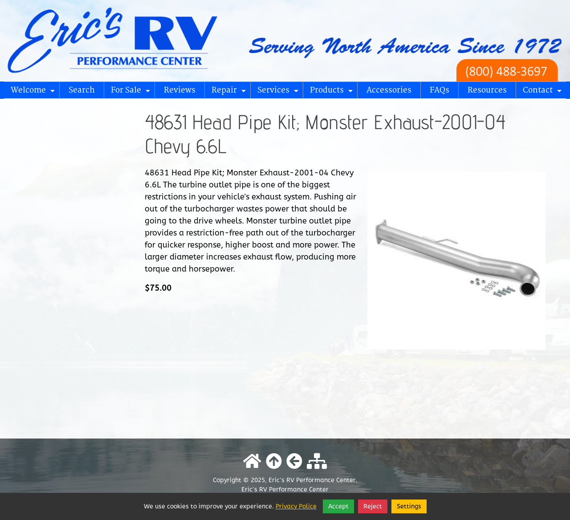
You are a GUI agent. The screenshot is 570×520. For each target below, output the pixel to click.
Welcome (34, 92)
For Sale (132, 92)
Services (279, 92)
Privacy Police (296, 506)
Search (82, 90)
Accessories (388, 90)
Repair (230, 92)
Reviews (179, 90)
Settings (409, 506)
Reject (372, 506)
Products (332, 92)
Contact (543, 92)
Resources (487, 90)
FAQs (439, 90)
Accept (338, 506)
